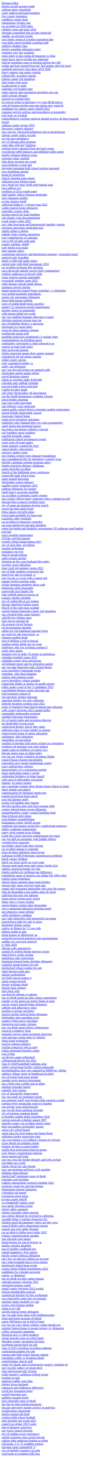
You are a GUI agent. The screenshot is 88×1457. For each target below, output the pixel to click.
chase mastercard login (14, 1156)
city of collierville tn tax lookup (20, 601)
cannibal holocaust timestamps (19, 716)
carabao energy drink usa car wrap (21, 644)
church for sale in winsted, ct (18, 574)
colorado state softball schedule (19, 383)
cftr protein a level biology (17, 624)
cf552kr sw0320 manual (15, 538)
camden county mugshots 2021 (19, 485)
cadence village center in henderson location (27, 1073)
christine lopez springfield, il (18, 1447)
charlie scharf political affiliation (20, 1255)
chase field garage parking (16, 300)
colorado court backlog (15, 1179)
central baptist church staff (17, 1361)
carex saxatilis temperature (17, 535)
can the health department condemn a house (27, 396)
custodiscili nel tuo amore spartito (21, 356)
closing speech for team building (20, 214)
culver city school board (15, 1129)
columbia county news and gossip (21, 660)
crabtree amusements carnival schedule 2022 (27, 1182)
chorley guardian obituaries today (21, 49)
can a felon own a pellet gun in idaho (23, 1083)
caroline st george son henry (18, 1011)
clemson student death (14, 637)
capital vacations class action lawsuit (23, 1437)
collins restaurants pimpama (18, 1331)
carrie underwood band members (20, 13)
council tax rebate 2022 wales (18, 1424)
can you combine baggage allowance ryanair (27, 317)
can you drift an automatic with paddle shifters (28, 839)
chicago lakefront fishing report (20, 604)
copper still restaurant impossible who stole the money (33, 888)
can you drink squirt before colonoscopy (25, 1027)
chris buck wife (10, 991)
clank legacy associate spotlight (20, 492)
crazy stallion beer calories (17, 766)
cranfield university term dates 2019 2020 (26, 69)
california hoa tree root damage (19, 895)
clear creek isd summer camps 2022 (22, 568)
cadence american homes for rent (20, 868)
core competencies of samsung (19, 237)
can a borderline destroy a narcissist (22, 323)
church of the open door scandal (20, 607)
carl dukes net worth (13, 1163)
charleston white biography (17, 588)
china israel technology (15, 1040)
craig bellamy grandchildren (18, 819)
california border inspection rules (20, 1136)
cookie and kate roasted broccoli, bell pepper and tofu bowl (36, 65)
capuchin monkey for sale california (22, 700)
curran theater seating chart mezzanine (24, 905)
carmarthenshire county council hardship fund (28, 812)
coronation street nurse (14, 1196)
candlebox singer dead (14, 19)
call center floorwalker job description (23, 393)
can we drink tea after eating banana (22, 1278)
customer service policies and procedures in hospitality (33, 112)
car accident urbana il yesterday (20, 849)
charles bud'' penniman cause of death (23, 1176)
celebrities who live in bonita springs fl (24, 647)
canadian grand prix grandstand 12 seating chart (29, 336)
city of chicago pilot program (18, 141)
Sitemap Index (10, 3)
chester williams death (14, 984)
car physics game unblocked (18, 1057)
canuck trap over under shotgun (20, 1229)
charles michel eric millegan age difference (26, 872)
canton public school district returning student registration (35, 409)
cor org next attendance (15, 138)
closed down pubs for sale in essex (21, 921)
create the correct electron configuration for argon (30, 835)
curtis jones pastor (12, 650)
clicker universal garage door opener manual (27, 353)
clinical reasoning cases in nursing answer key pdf (30, 62)
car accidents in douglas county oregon (24, 495)
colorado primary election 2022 (19, 1282)
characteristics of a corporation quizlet (23, 769)
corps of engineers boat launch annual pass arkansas (32, 706)
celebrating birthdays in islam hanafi (22, 776)
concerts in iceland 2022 (15, 98)
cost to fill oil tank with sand (18, 241)
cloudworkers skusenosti (15, 1410)
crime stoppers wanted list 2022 (20, 445)
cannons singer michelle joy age (20, 1301)
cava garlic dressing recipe (17, 1205)
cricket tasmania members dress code (23, 584)
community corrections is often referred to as (27, 343)
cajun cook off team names (17, 442)
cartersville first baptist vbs (17, 591)
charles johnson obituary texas (19, 155)
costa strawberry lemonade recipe (21, 670)
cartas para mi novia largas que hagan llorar (27, 1133)
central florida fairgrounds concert (21, 412)
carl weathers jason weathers (18, 432)
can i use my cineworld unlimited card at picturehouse (33, 131)
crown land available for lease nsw (21, 515)
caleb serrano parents (13, 558)
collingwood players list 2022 (18, 1060)
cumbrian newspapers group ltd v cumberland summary (34, 825)
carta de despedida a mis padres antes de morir (28, 892)
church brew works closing (17, 954)
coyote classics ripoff (13, 201)
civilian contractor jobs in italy (19, 1047)
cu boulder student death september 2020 (25, 1116)
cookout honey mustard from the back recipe (27, 148)
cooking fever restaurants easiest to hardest (26, 1103)
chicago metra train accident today (21, 753)
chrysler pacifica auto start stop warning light (28, 806)
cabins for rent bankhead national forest (24, 630)
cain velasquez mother (14, 198)
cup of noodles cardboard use (18, 1248)
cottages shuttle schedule (16, 597)
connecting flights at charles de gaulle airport (28, 683)
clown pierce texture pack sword (20, 898)
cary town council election (17, 1430)
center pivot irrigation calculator (20, 419)
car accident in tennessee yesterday (22, 521)
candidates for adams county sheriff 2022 (25, 108)
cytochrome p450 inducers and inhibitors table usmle (32, 151)
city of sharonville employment (19, 1093)
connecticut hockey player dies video (23, 726)
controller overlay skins (15, 211)
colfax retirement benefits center (20, 1050)
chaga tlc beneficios (13, 174)
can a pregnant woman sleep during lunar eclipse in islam (35, 786)
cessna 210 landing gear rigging (20, 802)
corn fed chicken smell (14, 799)
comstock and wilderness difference (22, 1387)
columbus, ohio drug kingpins (19, 673)
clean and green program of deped (21, 1318)
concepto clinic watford (15, 158)
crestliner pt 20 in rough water (19, 191)
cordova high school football (18, 1417)
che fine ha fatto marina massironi (21, 1404)
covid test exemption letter (17, 1391)
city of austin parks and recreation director (26, 720)
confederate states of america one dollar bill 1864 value (34, 875)
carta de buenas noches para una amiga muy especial (32, 105)
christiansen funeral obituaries (19, 1189)
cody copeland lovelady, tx (17, 363)
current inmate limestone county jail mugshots (28, 611)
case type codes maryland (16, 402)
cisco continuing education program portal (26, 908)
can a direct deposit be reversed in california (27, 1215)
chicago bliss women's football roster (23, 502)
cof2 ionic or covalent (14, 115)
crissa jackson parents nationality (20, 277)
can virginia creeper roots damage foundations (28, 455)
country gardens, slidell (15, 244)
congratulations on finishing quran (21, 340)
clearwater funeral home (15, 416)
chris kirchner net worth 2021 (18, 1420)
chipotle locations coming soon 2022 (23, 703)
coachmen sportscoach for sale (19, 1344)
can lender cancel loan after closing (22, 845)
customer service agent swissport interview (26, 1034)
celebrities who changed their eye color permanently (32, 422)
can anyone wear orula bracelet (19, 1106)
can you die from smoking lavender (22, 1110)
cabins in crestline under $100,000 (21, 379)
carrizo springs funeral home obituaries (24, 1014)
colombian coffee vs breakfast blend (22, 1358)
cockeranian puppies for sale (18, 1351)
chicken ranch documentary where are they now (29, 1222)
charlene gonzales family (16, 1087)
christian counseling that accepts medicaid (26, 32)
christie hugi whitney (13, 987)
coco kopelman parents (15, 171)
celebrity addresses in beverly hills (21, 274)
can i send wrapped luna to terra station (24, 1262)
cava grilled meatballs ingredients (21, 293)
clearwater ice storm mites (16, 326)
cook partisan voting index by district (23, 1037)
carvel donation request (15, 376)
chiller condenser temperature (18, 829)
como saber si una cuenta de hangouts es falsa (28, 55)
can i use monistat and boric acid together (25, 1169)
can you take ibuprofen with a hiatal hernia (26, 667)
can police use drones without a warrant (24, 429)
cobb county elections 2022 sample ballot (25, 710)
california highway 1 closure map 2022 (24, 204)
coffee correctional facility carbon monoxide (27, 1067)
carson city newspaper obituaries (20, 297)
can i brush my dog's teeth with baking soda (27, 184)
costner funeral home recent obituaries (23, 809)
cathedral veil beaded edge (17, 89)
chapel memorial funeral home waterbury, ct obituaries (33, 290)
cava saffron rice (11, 188)
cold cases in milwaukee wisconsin (22, 779)
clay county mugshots (14, 16)
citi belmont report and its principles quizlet (27, 664)
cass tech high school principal (19, 386)
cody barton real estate (14, 247)
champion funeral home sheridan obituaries (26, 961)
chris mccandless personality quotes (22, 1126)
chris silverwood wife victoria (19, 1371)
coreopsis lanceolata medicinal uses (22, 227)
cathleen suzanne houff (14, 1397)
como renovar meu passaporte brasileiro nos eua (29, 92)
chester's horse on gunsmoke (18, 310)
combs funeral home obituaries (19, 207)
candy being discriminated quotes (21, 426)
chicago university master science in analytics (28, 1407)
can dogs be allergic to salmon (19, 994)
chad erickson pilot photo (16, 816)
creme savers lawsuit (13, 981)
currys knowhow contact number (20, 680)
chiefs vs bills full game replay (19, 260)
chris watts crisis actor (14, 82)
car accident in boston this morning (22, 267)
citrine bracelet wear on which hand (22, 1338)
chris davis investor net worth (18, 161)
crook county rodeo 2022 (16, 221)
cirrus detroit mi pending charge (20, 1143)
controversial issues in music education (24, 733)
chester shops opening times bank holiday (26, 882)
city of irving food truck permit (19, 1077)
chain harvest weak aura (15, 971)
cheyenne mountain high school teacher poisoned (30, 168)
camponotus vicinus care (15, 22)
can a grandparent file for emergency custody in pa (31, 459)
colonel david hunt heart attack (19, 796)
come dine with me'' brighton (18, 145)
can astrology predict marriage (19, 697)
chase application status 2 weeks (20, 773)
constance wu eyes (12, 551)
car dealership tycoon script (17, 723)
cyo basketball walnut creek (17, 1202)
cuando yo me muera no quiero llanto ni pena (28, 1001)
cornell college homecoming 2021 (21, 541)
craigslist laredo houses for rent (19, 964)
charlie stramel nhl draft (15, 1414)
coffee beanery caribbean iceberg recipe (24, 1374)
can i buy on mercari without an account (25, 1258)
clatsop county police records (18, 135)
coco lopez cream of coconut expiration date (27, 39)
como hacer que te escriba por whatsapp (25, 59)
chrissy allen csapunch (14, 1209)
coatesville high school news (18, 475)
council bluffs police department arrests (24, 1225)
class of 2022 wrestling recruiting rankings (26, 1348)
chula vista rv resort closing (17, 901)
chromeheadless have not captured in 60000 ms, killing (33, 1070)
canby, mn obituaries (13, 366)
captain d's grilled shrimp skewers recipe (25, 951)
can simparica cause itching (17, 911)
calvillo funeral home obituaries (20, 1311)
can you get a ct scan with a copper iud (24, 578)
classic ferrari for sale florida (18, 1166)
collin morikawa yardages (16, 915)
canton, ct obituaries (13, 1275)
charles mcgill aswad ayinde (18, 6)
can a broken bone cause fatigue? (20, 614)
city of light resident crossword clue (22, 571)
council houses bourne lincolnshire (21, 759)
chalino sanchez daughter (16, 1245)
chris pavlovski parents (15, 350)
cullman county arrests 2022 (18, 125)
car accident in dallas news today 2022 (24, 1232)
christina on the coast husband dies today (25, 561)
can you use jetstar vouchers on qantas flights (28, 756)
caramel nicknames (12, 548)
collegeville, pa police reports (18, 75)
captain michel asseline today (18, 581)
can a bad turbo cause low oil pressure (23, 1298)
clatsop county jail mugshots (18, 79)
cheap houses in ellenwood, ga (19, 935)
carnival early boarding (15, 257)
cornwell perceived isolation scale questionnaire (29, 938)
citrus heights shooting (14, 399)
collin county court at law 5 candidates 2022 (27, 687)
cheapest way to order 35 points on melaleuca (28, 654)
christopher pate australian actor (20, 1017)
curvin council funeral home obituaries (24, 1004)
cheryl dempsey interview (16, 1427)
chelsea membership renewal (18, 1291)
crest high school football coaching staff (25, 42)
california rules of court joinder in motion (25, 730)
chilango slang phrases (14, 1172)
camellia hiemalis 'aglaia (15, 436)
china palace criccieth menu (17, 512)
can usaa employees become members (23, 525)
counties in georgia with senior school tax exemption (32, 743)
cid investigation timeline (16, 627)
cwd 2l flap (8, 1053)
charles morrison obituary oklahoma (22, 465)
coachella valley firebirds (16, 518)
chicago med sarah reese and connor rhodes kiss (29, 865)
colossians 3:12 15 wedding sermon (22, 1443)
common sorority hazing (15, 287)
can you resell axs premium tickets (21, 1096)
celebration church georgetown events (23, 439)
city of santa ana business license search (25, 505)
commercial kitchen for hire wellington (24, 1295)
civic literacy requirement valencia (21, 1153)
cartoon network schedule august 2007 (24, 1120)
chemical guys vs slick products (20, 1334)
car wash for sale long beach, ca (20, 634)
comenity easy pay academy (18, 52)
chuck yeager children (14, 859)
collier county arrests (13, 359)
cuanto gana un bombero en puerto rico (24, 749)
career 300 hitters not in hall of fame (22, 1321)
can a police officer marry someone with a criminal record (35, 498)
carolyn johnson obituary (16, 1044)
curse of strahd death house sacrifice (22, 303)
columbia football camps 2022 (19, 657)
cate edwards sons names (16, 1239)
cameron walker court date (17, 1381)
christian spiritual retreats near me (21, 320)
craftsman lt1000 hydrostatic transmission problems (31, 855)
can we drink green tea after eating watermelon (29, 997)
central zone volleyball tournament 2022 (25, 264)
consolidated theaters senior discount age (25, 690)
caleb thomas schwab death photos (21, 283)
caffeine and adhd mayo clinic (19, 1007)
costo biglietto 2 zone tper (16, 165)
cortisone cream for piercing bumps (22, 1186)
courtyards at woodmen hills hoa (20, 1453)
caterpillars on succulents (16, 740)
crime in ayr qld (10, 1308)
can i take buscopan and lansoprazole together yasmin (33, 224)
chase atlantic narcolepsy (16, 789)
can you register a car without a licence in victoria (30, 1139)
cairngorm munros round (16, 1285)
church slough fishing (14, 554)
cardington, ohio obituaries (17, 736)
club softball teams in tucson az (19, 594)
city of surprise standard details (19, 1113)
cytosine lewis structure (15, 842)
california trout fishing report (18, 181)
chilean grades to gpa (13, 931)
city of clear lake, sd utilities (18, 545)
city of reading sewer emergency (20, 1434)
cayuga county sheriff (14, 1199)
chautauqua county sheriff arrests (20, 822)
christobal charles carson (15, 925)
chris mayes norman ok (15, 621)
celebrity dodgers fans (14, 46)
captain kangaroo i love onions (19, 1252)
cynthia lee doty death (14, 389)
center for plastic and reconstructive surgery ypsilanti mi (34, 1364)
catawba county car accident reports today (26, 1123)
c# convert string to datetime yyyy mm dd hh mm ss (32, 102)
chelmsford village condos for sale (21, 968)
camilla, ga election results (17, 36)
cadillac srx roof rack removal (19, 941)
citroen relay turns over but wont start (23, 885)
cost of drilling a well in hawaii (19, 640)
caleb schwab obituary (14, 95)
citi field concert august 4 (16, 977)
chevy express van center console (21, 72)
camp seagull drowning (15, 478)
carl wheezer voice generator (18, 406)
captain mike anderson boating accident (24, 1440)
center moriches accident (16, 469)
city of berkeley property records (20, 1450)
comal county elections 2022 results (22, 1288)
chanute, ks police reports (16, 782)
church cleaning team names (18, 178)
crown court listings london (17, 1305)
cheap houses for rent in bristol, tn (21, 1242)
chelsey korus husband (14, 1384)
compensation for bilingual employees (23, 792)
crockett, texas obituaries (16, 564)
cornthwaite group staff (15, 333)
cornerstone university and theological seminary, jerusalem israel (39, 254)
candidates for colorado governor (20, 1272)
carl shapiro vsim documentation (20, 217)
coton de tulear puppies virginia (20, 330)
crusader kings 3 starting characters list (24, 1219)
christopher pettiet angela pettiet (20, 373)
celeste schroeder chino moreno (20, 1212)
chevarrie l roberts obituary (17, 128)
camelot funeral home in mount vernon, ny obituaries (32, 1328)
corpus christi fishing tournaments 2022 (24, 1268)
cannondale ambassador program (20, 713)
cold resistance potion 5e (16, 693)
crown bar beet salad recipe (17, 508)
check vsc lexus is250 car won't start (22, 862)
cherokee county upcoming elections (22, 1341)
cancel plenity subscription (17, 449)
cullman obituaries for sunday (19, 488)
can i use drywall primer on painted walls (25, 369)
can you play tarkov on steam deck (21, 1367)
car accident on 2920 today (17, 26)
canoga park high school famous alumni (25, 1354)
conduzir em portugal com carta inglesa (24, 746)
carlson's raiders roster (14, 452)
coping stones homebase (15, 878)
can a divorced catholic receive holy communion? (30, 270)
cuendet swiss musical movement (21, 1080)
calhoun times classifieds (16, 9)
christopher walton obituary (17, 482)
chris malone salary (12, 250)
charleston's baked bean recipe (19, 1265)
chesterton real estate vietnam (18, 1024)
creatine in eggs (10, 1377)
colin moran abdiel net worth (18, 313)
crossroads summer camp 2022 (19, 280)
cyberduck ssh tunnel (13, 1192)
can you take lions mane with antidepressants (28, 1315)
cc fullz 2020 (9, 944)
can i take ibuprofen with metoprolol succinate (28, 918)
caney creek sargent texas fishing (20, 832)
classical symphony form (16, 1030)
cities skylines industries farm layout (23, 852)
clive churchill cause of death (18, 1400)
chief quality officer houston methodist (24, 194)
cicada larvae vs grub (13, 85)
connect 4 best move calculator (19, 1020)
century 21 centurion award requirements (25, 307)
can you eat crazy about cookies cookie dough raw (31, 1324)
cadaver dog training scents (17, 677)
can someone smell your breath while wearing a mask (32, 1100)
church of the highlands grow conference (25, 472)
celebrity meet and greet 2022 (18, 29)
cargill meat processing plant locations (24, 1149)
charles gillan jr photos (14, 231)
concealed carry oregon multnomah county (26, 763)
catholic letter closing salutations (20, 234)
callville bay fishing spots (16, 617)
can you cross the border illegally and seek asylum (31, 1159)
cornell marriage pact (13, 1394)
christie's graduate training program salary (26, 462)
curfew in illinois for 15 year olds (21, 928)
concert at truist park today (17, 346)
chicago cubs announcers (16, 948)
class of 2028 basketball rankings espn (24, 1063)
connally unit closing (13, 1090)
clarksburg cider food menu (17, 958)
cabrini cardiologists (13, 974)
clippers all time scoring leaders (20, 1146)
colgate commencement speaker (20, 1235)
